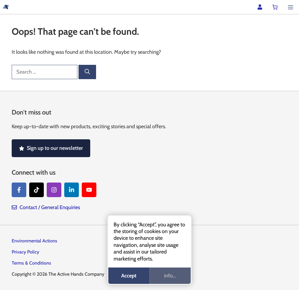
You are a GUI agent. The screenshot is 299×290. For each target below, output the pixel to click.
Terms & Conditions (31, 263)
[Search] (87, 72)
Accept (128, 275)
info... (170, 275)
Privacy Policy (25, 252)
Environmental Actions (34, 241)
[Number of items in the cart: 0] (274, 7)
